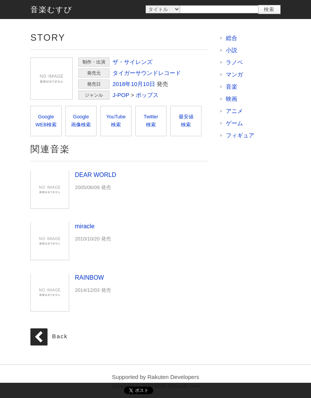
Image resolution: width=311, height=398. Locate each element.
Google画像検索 (81, 120)
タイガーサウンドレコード (147, 73)
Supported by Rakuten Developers (155, 377)
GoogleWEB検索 (46, 120)
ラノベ (234, 62)
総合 (231, 38)
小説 (231, 50)
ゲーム (234, 123)
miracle (49, 240)
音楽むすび (51, 9)
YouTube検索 (115, 120)
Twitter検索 (151, 120)
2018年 (122, 84)
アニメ (234, 111)
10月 (137, 84)
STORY (51, 78)
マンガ (234, 74)
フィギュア (240, 135)
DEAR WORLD (49, 189)
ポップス (147, 95)
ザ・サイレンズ (132, 62)
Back (60, 336)
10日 (149, 84)
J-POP (121, 95)
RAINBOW (49, 292)
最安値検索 (186, 120)
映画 (231, 99)
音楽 (231, 86)
